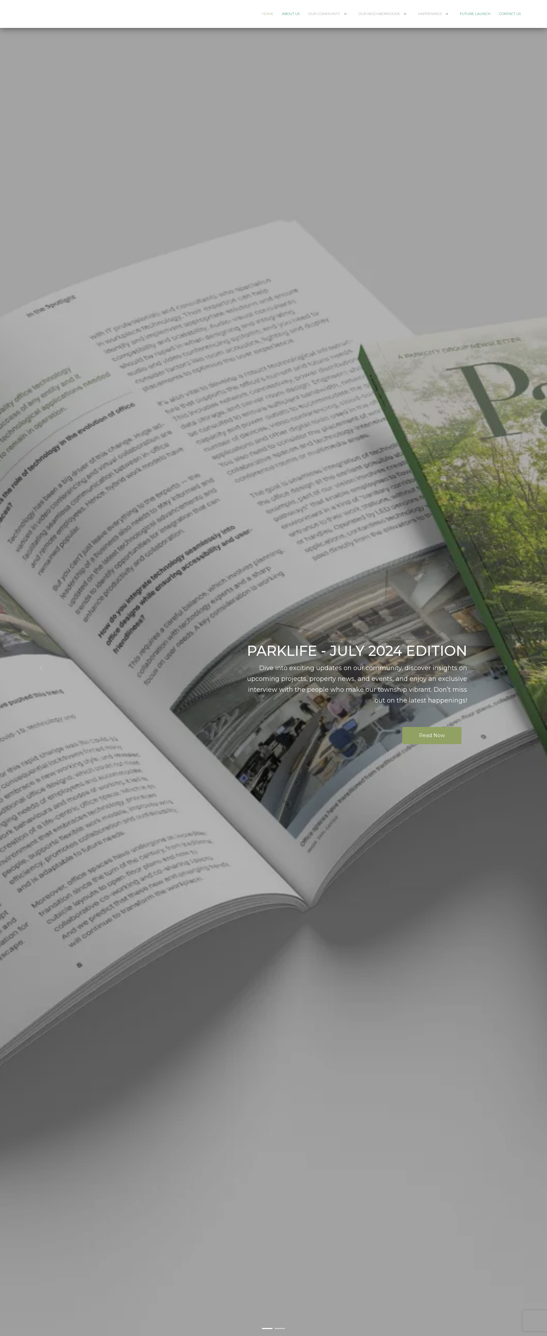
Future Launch (475, 14)
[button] (41, 668)
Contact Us (510, 14)
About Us (291, 14)
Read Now (432, 735)
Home (268, 14)
